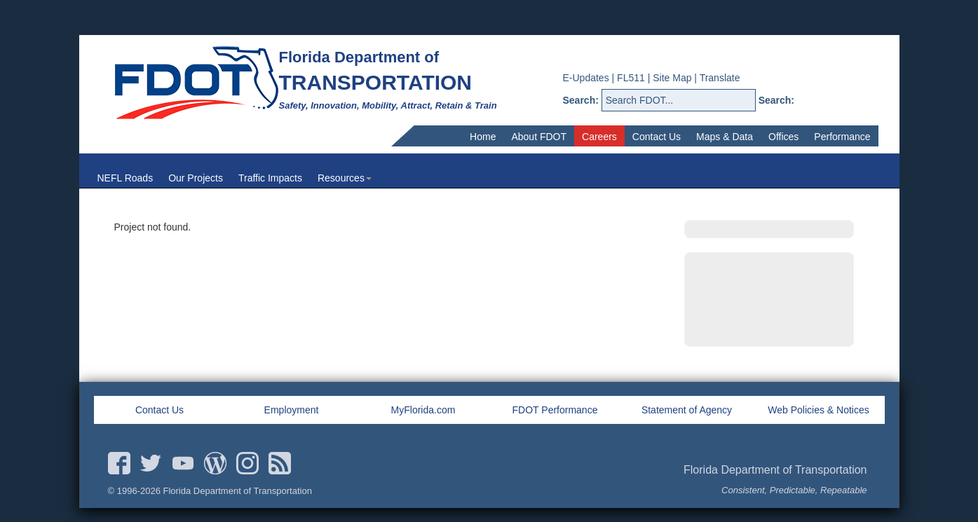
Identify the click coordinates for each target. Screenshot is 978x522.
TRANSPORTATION (376, 82)
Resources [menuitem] (345, 178)
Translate (720, 77)
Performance (842, 136)
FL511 (631, 77)
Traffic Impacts (270, 178)
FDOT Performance (555, 409)
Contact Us (656, 136)
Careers (599, 136)
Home (483, 136)
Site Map (672, 77)
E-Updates (586, 77)
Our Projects (195, 178)
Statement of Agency (686, 409)
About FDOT (538, 136)
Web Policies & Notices (818, 409)
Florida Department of (359, 57)
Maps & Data (724, 136)
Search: (581, 100)
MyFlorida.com (423, 409)
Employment (291, 409)
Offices (783, 136)
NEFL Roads (125, 178)
